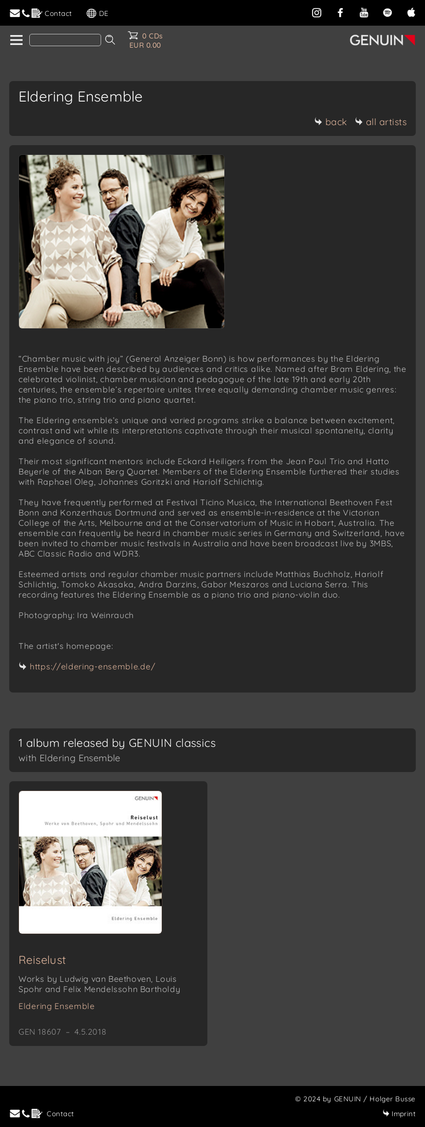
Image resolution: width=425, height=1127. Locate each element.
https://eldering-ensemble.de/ (92, 666)
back (330, 122)
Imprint (399, 1113)
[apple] (411, 11)
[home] (15, 40)
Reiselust (42, 960)
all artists (381, 122)
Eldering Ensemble (56, 1006)
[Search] (65, 40)
